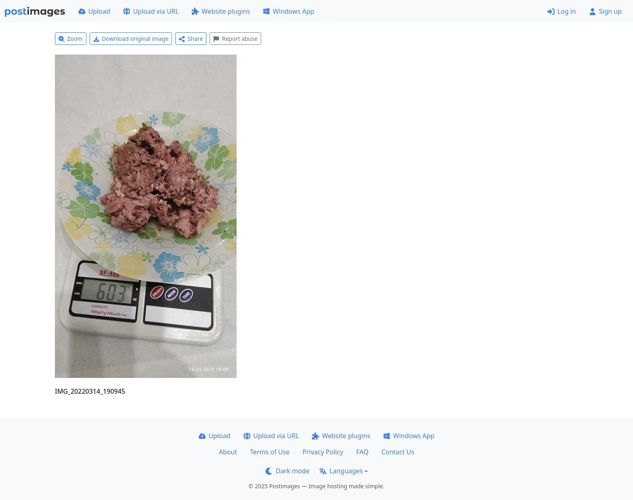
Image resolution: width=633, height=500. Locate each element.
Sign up (605, 11)
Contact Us (397, 451)
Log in (561, 11)
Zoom (71, 38)
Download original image (131, 38)
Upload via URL (151, 11)
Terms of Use (269, 451)
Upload (94, 11)
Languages (341, 470)
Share (191, 38)
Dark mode (287, 470)
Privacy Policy (322, 451)
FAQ (362, 451)
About (228, 451)
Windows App (288, 11)
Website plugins (221, 11)
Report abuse (235, 38)
